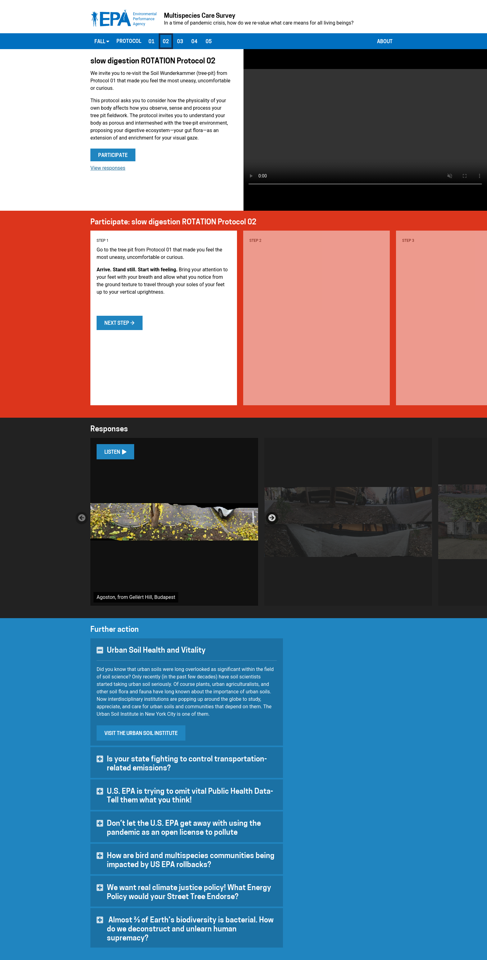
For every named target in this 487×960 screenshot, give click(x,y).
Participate (113, 155)
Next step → (119, 323)
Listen (115, 452)
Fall (101, 41)
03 (180, 41)
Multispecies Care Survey (199, 16)
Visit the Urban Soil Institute (141, 733)
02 (166, 41)
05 (209, 41)
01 (151, 41)
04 (194, 41)
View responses (107, 168)
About (385, 41)
